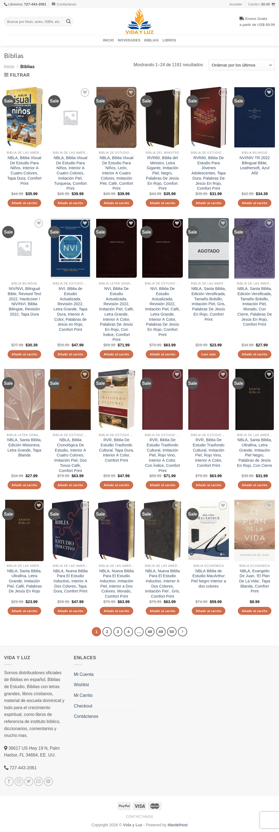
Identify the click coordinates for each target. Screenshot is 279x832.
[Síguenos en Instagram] (18, 781)
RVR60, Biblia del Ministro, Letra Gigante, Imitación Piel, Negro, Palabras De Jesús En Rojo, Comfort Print (162, 173)
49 (161, 631)
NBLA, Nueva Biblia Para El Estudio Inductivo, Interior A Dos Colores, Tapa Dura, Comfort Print (70, 581)
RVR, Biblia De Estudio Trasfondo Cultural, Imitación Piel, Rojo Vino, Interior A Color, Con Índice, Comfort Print (162, 455)
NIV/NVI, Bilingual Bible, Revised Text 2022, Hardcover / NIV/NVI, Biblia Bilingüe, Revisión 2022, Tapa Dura (24, 301)
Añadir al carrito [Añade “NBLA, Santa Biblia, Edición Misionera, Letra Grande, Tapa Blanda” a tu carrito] (24, 485)
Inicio (108, 40)
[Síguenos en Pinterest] (48, 781)
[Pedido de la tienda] (241, 65)
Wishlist (81, 685)
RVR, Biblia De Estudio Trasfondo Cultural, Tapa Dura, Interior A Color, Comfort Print (116, 450)
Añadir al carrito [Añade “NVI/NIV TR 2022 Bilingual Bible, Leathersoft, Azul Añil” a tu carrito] (255, 203)
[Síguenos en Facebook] (9, 781)
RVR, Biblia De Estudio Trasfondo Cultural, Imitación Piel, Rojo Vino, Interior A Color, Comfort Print (208, 452)
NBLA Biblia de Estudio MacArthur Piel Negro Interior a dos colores (208, 578)
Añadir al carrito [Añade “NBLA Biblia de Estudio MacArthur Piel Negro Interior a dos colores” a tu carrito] (209, 611)
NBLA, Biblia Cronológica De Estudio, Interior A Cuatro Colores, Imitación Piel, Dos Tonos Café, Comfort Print (70, 455)
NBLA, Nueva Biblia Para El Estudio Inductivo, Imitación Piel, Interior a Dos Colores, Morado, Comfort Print (116, 583)
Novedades (129, 40)
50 (171, 631)
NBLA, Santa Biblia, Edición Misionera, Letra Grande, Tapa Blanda (24, 447)
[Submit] (68, 21)
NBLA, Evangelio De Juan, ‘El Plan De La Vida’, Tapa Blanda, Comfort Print (254, 581)
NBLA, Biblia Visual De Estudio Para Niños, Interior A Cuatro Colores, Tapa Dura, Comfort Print (24, 170)
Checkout (83, 706)
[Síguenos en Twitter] (28, 781)
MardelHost (178, 824)
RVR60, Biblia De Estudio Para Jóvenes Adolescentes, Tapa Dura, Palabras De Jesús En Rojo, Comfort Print (209, 173)
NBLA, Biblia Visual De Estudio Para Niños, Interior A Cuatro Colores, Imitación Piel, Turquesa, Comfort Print (70, 173)
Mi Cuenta (83, 674)
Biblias (151, 40)
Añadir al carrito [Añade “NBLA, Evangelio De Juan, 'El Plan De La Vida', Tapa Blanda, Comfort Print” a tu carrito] (255, 611)
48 (150, 631)
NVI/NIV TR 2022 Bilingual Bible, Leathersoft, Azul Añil (254, 165)
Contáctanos (64, 4)
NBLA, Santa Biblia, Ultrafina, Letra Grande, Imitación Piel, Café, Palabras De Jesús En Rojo (24, 581)
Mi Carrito (83, 695)
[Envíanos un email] (38, 781)
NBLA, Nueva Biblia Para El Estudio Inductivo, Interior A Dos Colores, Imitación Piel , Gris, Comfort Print (162, 583)
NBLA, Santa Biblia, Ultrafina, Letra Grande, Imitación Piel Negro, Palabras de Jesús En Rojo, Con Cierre (254, 452)
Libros (169, 40)
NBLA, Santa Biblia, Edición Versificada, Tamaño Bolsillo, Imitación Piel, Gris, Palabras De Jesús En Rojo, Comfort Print (208, 304)
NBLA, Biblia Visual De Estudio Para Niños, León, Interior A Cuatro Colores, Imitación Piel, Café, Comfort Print (117, 173)
